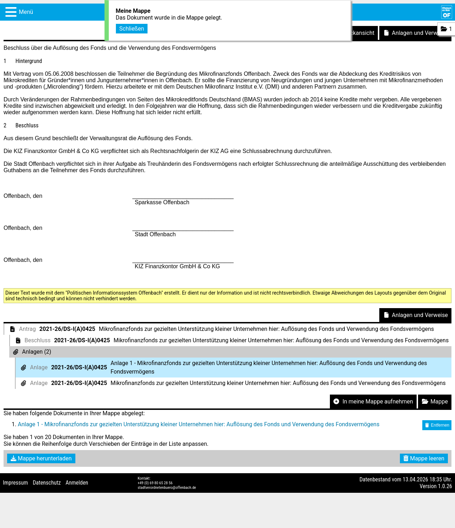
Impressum (15, 482)
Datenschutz (47, 482)
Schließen (131, 28)
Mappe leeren (423, 458)
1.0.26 (445, 486)
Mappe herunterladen (41, 458)
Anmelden (77, 482)
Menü (26, 12)
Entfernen (436, 425)
